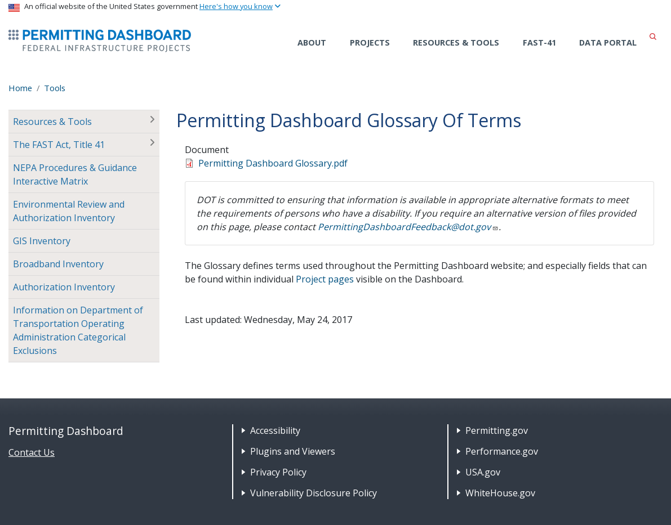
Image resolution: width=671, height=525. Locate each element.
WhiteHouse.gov (500, 493)
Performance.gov (501, 451)
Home (20, 87)
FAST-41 (539, 42)
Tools (54, 87)
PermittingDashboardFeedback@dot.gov (408, 227)
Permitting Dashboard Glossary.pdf (273, 163)
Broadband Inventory (58, 264)
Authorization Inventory (64, 287)
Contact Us (31, 452)
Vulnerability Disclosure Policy (313, 493)
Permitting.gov (496, 430)
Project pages (325, 279)
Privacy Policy (278, 472)
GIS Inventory (41, 241)
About (311, 42)
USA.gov (482, 472)
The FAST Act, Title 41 (59, 144)
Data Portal (608, 42)
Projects (370, 42)
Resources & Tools (456, 42)
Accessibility (275, 430)
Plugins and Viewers (292, 451)
